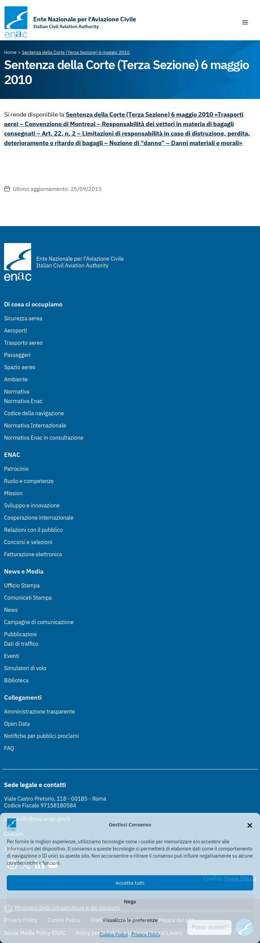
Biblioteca (16, 680)
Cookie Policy (113, 934)
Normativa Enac (23, 401)
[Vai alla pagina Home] (10, 52)
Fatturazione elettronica (33, 554)
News (11, 609)
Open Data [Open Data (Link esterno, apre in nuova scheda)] (17, 723)
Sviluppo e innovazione (32, 505)
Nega (130, 901)
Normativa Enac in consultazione (43, 437)
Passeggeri (17, 355)
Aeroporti (15, 330)
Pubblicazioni (20, 634)
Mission (13, 493)
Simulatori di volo (25, 668)
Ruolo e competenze (29, 481)
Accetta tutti (130, 883)
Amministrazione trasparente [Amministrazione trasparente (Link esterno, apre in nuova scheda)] (39, 711)
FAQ (9, 748)
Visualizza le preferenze (130, 920)
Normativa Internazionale (35, 425)
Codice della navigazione (34, 413)
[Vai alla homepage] (70, 22)
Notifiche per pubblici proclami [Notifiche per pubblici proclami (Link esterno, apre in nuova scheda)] (41, 736)
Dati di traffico (21, 643)
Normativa (17, 391)
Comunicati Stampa (28, 597)
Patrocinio (16, 468)
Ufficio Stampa (22, 585)
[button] (249, 824)
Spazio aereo (19, 367)
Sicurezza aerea (23, 318)
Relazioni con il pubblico (33, 529)
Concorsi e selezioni (28, 542)
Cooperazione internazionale (38, 517)
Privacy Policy (146, 934)
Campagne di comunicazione (39, 622)
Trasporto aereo (23, 342)
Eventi (11, 656)
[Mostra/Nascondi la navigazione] (245, 22)
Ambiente (16, 379)
